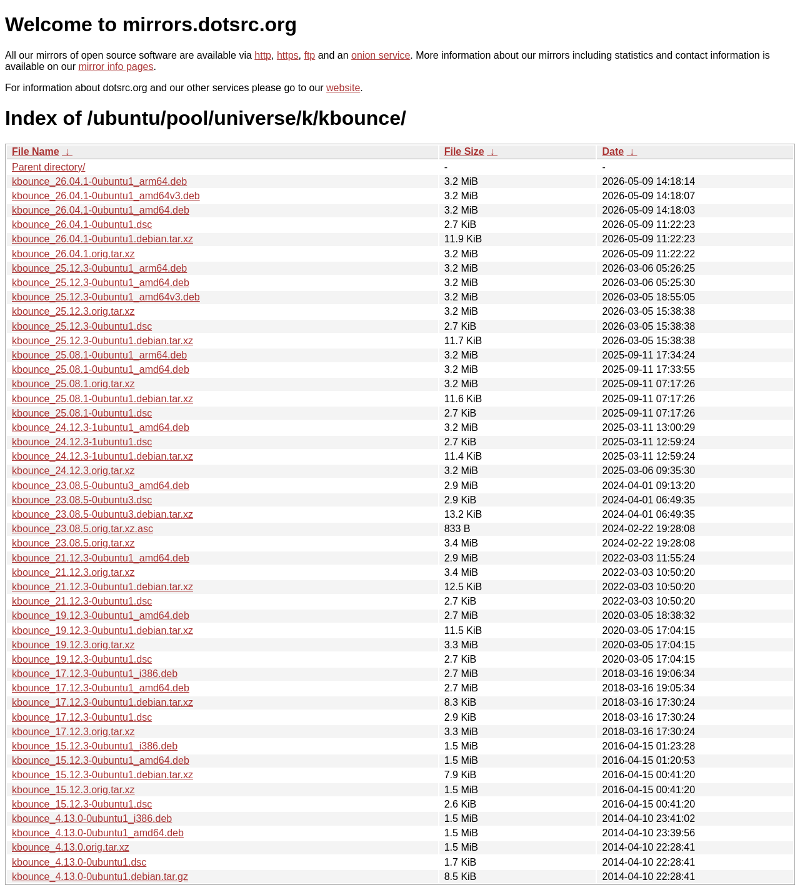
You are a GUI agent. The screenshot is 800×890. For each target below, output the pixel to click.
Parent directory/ (48, 167)
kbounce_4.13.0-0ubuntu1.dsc (79, 862)
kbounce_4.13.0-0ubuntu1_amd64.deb (98, 833)
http (262, 55)
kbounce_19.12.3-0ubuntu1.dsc (82, 659)
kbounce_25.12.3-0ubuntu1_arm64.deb (99, 268)
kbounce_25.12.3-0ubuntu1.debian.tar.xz (102, 340)
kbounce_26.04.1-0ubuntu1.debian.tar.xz (102, 239)
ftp (309, 55)
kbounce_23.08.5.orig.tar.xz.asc (82, 528)
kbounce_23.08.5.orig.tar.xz (73, 543)
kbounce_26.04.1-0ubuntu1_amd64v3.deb (106, 195)
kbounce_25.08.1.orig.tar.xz (73, 383)
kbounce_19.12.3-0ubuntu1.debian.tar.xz (102, 630)
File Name (35, 151)
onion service (380, 55)
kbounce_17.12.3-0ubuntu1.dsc (82, 717)
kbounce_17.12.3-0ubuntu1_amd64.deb (100, 688)
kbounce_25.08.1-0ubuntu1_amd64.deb (100, 369)
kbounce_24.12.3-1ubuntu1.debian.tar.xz (102, 456)
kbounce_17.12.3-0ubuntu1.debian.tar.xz (102, 702)
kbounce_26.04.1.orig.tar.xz (73, 254)
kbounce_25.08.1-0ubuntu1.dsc (82, 413)
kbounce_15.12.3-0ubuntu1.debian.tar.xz (102, 774)
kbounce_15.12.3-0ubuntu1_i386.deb (95, 746)
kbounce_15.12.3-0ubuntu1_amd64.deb (100, 760)
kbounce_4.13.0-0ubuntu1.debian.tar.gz (100, 876)
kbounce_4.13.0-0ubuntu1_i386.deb (92, 818)
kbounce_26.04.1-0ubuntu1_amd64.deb (100, 210)
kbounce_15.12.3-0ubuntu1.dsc (82, 804)
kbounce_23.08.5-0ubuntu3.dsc (82, 500)
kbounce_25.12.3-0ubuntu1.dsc (82, 326)
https (288, 55)
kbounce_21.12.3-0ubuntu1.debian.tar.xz (102, 586)
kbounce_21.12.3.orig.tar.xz (73, 572)
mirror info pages (115, 66)
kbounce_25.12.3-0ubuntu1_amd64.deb (100, 282)
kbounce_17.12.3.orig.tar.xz (73, 731)
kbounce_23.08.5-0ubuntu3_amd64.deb (100, 485)
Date (613, 151)
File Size (464, 151)
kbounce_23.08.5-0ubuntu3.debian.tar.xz (102, 514)
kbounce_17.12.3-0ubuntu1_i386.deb (95, 673)
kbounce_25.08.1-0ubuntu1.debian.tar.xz (102, 398)
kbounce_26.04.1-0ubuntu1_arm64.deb (99, 181)
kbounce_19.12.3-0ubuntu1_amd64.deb (100, 615)
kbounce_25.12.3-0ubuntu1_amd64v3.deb (106, 297)
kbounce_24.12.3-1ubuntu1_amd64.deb (100, 427)
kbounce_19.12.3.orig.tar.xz (73, 645)
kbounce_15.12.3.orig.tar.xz (73, 789)
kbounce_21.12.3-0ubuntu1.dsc (82, 601)
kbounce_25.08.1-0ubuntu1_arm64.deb (99, 355)
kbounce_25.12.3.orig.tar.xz (73, 311)
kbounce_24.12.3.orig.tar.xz (73, 470)
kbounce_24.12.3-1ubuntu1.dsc (82, 442)
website (343, 87)
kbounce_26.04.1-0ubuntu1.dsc (82, 224)
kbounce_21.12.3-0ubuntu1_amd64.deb (100, 558)
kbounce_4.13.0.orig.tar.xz (70, 847)
